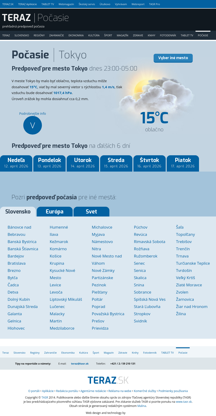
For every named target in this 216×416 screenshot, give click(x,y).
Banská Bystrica (21, 241)
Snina (139, 284)
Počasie (203, 35)
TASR (44, 397)
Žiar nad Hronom (192, 306)
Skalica (140, 277)
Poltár (97, 299)
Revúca (140, 234)
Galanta (14, 313)
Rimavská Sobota (149, 241)
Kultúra (93, 35)
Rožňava (141, 248)
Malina (141, 406)
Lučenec (57, 306)
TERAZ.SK (8, 4)
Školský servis (87, 4)
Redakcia (67, 391)
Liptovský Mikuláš (66, 299)
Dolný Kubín (18, 299)
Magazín (122, 35)
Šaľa (180, 227)
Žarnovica (185, 299)
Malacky (57, 313)
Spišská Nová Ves (149, 299)
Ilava (54, 234)
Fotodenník (168, 35)
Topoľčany (185, 234)
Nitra (96, 248)
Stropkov (142, 313)
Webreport (138, 4)
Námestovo (102, 241)
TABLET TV (47, 4)
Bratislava (16, 263)
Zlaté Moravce (189, 284)
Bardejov (15, 256)
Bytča (12, 277)
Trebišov (184, 241)
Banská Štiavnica (22, 248)
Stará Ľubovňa (147, 306)
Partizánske (102, 277)
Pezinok (99, 284)
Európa (55, 211)
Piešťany (99, 292)
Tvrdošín (184, 270)
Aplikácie (48, 391)
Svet (91, 211)
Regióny (39, 35)
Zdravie (138, 35)
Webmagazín (66, 4)
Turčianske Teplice (193, 263)
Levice (55, 284)
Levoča (56, 292)
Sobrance (142, 292)
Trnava (182, 256)
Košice (55, 256)
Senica (140, 270)
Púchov (140, 227)
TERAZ (16, 18)
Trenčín (183, 248)
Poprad (98, 306)
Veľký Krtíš (185, 277)
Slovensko (21, 35)
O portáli (34, 391)
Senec (139, 263)
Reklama (119, 391)
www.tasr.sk (184, 402)
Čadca (13, 284)
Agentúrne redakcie (93, 391)
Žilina (181, 313)
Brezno (13, 270)
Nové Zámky (103, 270)
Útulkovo (105, 4)
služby (145, 391)
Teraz (6, 35)
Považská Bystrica (108, 313)
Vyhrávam (121, 4)
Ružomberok (145, 256)
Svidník (140, 321)
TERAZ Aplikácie (27, 4)
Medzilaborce (62, 328)
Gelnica (14, 321)
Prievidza (100, 328)
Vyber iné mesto (173, 57)
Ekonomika (76, 35)
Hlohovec (16, 328)
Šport (108, 35)
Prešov (98, 321)
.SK (108, 380)
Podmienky (173, 391)
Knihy (151, 35)
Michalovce (102, 227)
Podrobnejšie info (32, 123)
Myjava (98, 234)
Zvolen (182, 292)
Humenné (59, 227)
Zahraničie (56, 35)
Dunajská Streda (22, 306)
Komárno (58, 248)
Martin (56, 321)
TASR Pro (154, 4)
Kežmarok (59, 241)
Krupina (57, 263)
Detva (12, 292)
